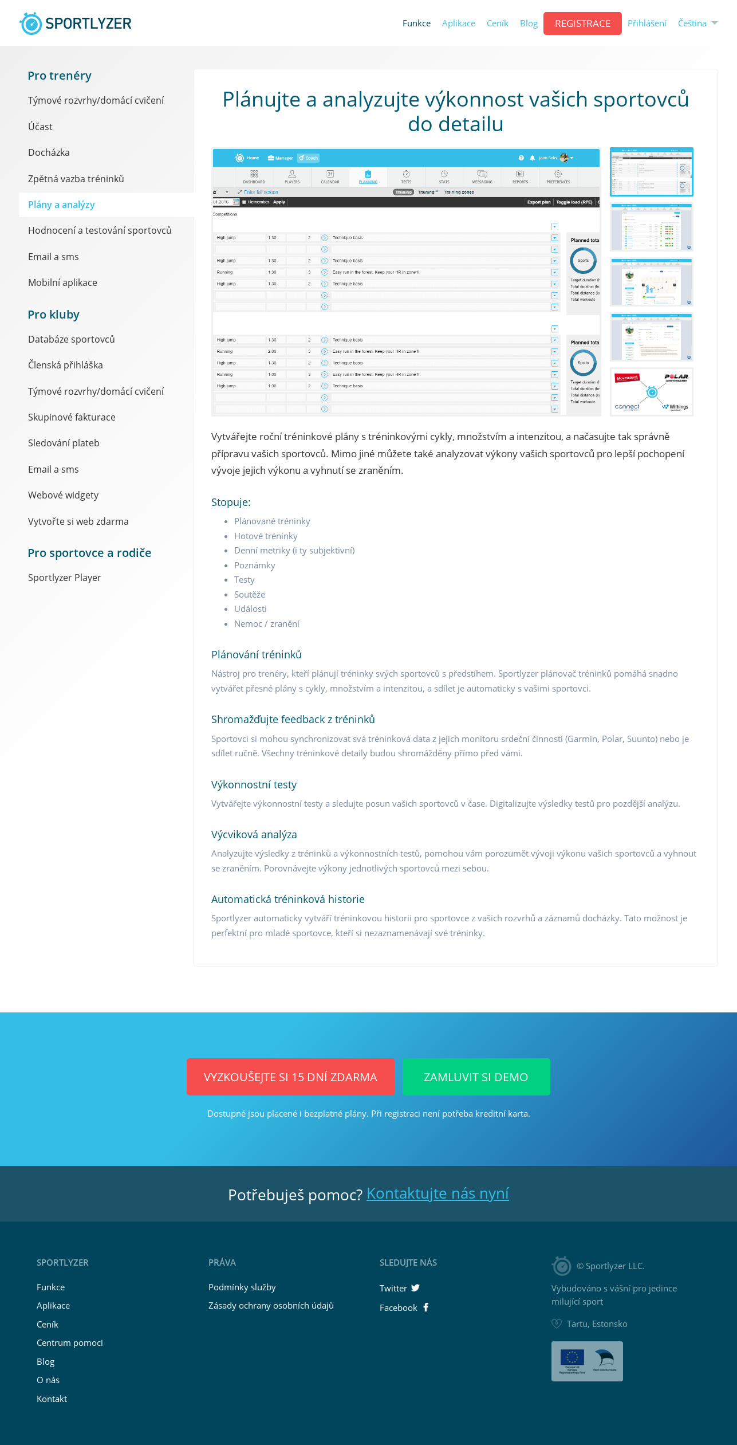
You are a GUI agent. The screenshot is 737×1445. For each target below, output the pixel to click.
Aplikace (458, 23)
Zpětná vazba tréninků (76, 178)
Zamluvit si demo (476, 1077)
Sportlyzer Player (64, 577)
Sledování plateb (64, 443)
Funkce (417, 23)
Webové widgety (63, 495)
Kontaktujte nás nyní (437, 1193)
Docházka (49, 152)
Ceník (498, 23)
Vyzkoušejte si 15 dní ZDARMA (290, 1077)
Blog (529, 23)
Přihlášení (647, 23)
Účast (40, 126)
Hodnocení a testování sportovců (100, 230)
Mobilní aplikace (62, 282)
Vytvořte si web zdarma (78, 521)
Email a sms (53, 256)
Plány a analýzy (61, 204)
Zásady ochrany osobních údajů (271, 1305)
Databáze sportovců (71, 339)
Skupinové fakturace (72, 417)
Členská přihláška (65, 365)
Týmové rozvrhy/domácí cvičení (96, 100)
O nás (48, 1379)
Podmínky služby (242, 1287)
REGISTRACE (582, 23)
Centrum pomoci (70, 1342)
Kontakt (52, 1398)
